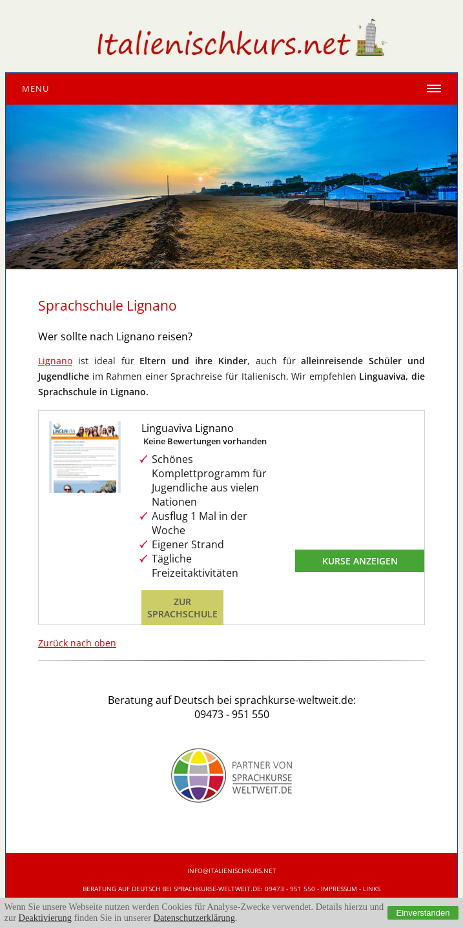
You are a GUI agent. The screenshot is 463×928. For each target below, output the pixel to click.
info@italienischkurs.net (231, 870)
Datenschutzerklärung (194, 918)
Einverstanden (423, 913)
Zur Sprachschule (182, 607)
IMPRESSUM (339, 888)
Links (371, 888)
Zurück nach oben (77, 643)
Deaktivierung (45, 918)
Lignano (55, 361)
